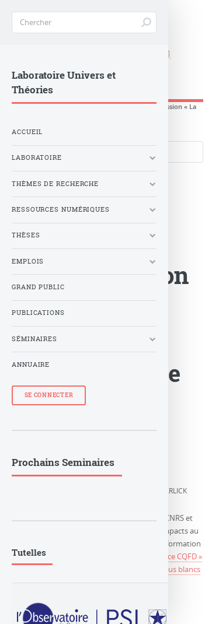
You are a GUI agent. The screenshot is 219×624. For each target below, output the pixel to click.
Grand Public (38, 287)
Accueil (27, 132)
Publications (38, 313)
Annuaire (31, 364)
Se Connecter (49, 395)
